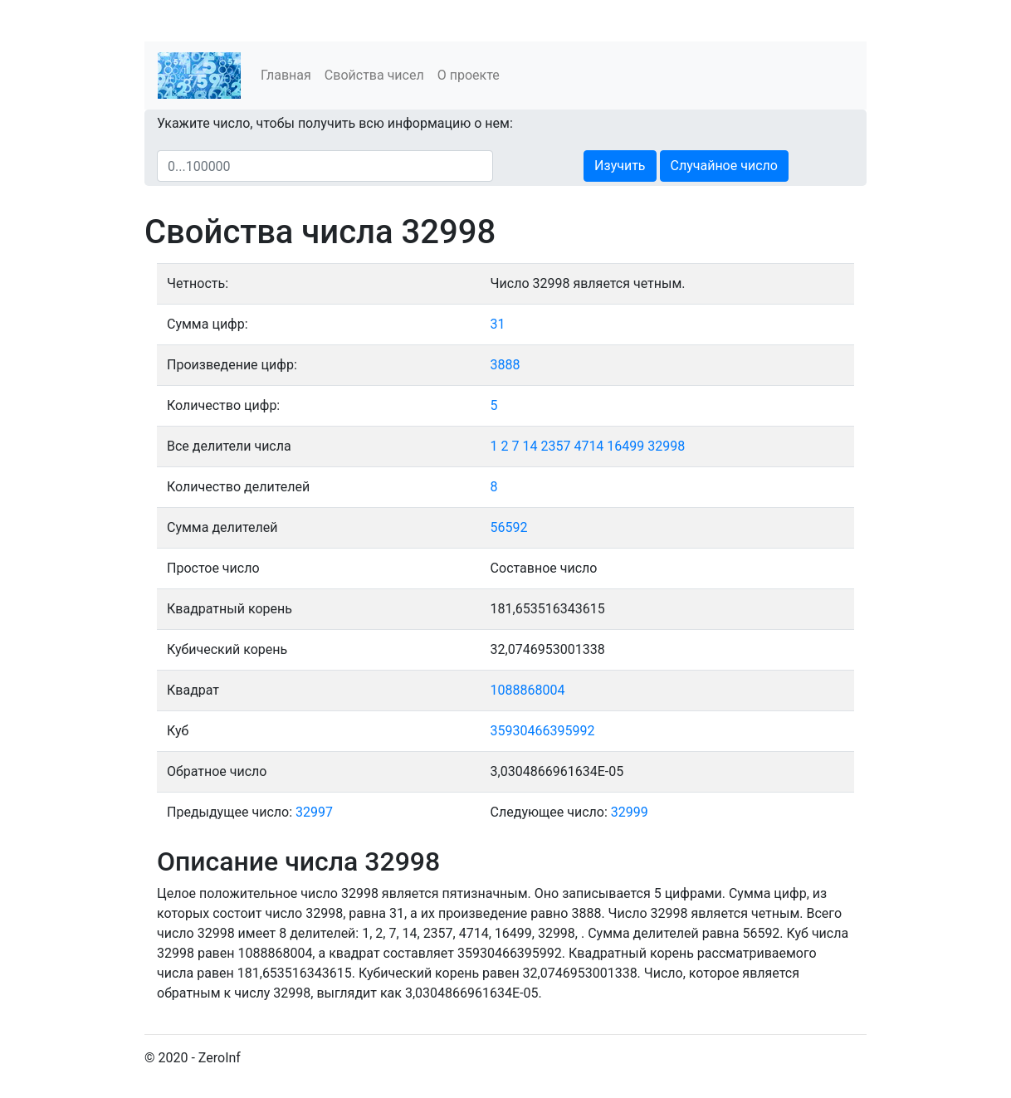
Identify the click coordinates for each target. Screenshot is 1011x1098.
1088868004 (528, 690)
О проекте (468, 75)
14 (530, 446)
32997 (314, 812)
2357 (555, 446)
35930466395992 (543, 731)
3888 (505, 365)
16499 (625, 446)
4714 (588, 446)
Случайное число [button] (724, 165)
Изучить (619, 165)
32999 (629, 812)
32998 (666, 446)
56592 (509, 527)
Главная (286, 75)
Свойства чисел (374, 75)
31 (498, 324)
